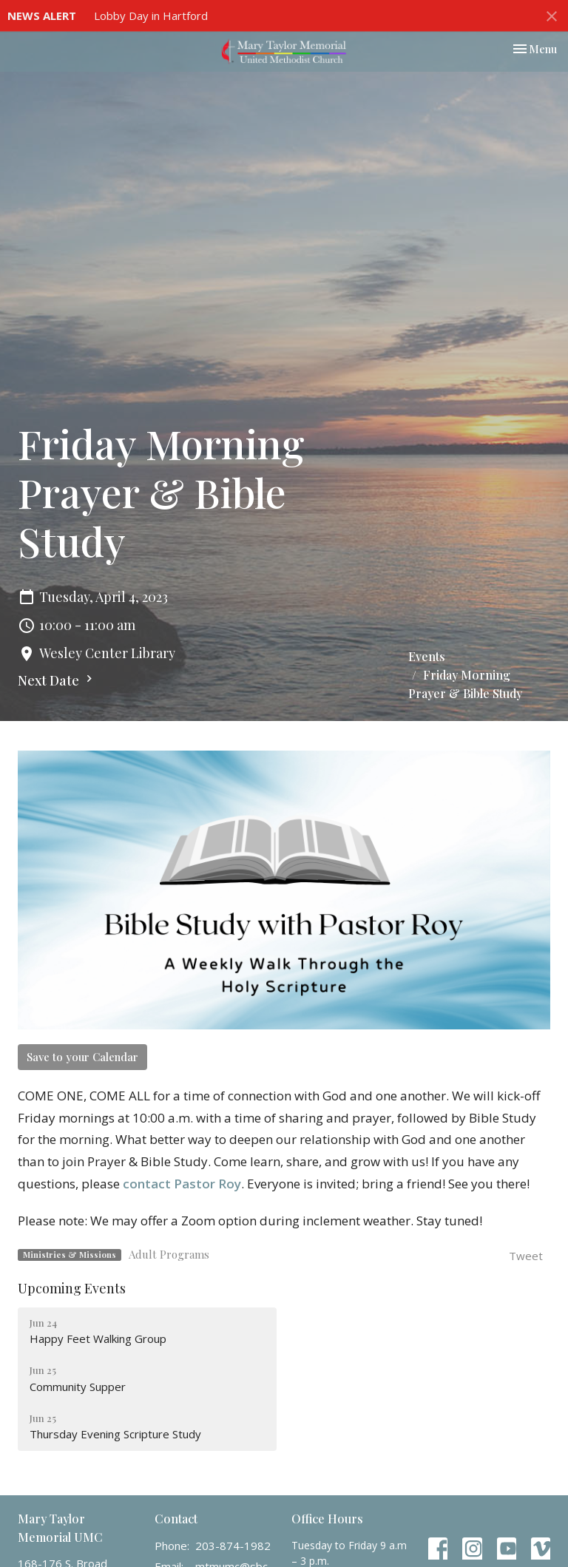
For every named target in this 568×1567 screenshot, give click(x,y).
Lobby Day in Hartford (151, 15)
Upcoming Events (72, 1288)
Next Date (57, 680)
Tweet (526, 1255)
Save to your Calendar (82, 1056)
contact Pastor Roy (182, 1183)
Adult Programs (169, 1254)
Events (426, 656)
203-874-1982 (233, 1545)
